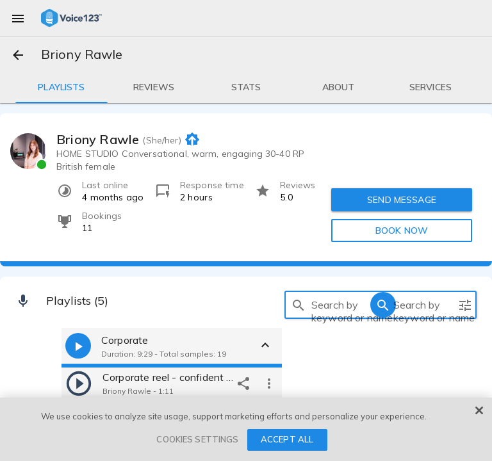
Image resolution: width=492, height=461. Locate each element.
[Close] (479, 410)
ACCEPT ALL (287, 439)
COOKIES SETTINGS (197, 439)
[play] (79, 383)
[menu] (18, 18)
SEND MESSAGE (401, 200)
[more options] (269, 383)
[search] (298, 305)
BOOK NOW (401, 230)
